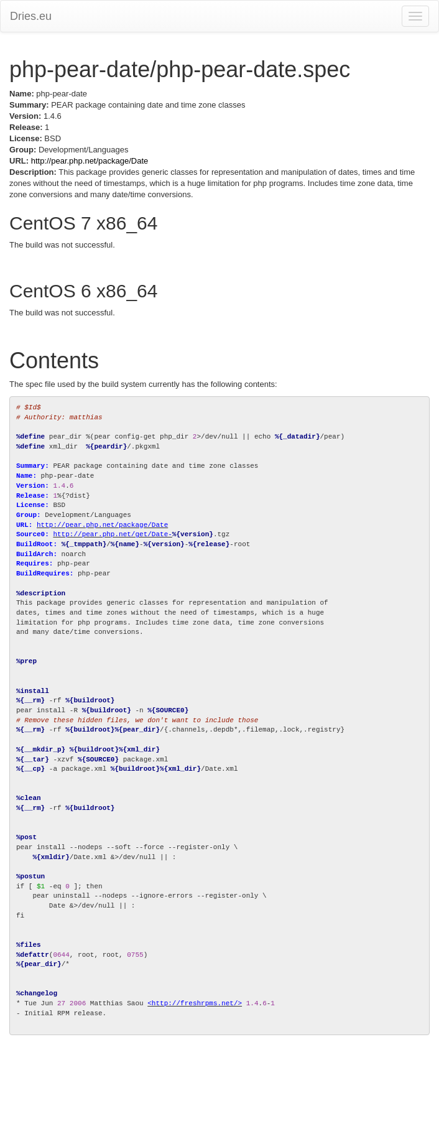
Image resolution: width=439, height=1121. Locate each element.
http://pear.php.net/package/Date (90, 160)
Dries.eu (31, 16)
